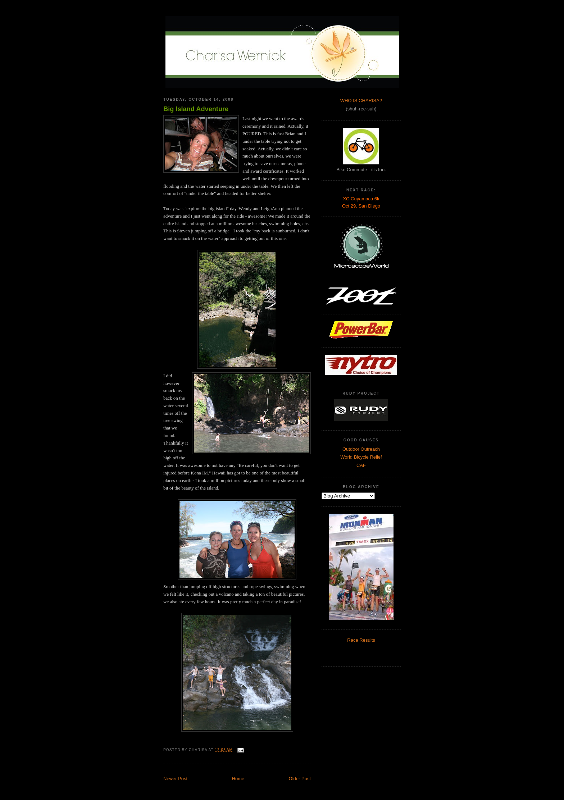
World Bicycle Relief (361, 457)
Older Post (300, 778)
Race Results (361, 640)
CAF (361, 465)
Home (238, 778)
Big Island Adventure (195, 109)
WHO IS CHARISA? (361, 100)
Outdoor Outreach (361, 449)
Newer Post (175, 778)
